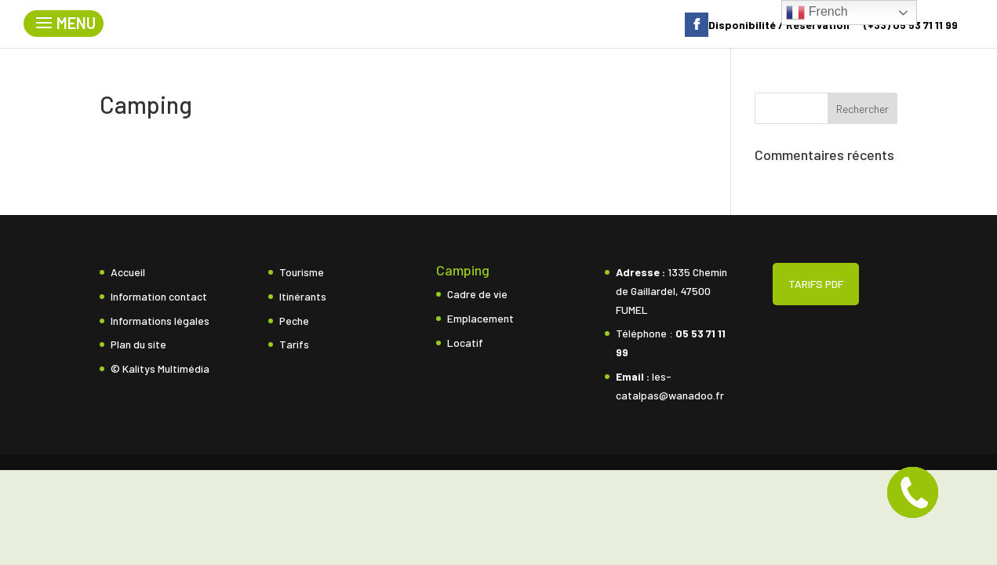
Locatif (465, 342)
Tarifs (294, 344)
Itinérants (302, 296)
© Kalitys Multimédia (160, 368)
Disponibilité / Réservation (779, 25)
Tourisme (301, 272)
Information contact (159, 296)
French (816, 12)
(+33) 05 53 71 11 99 (911, 25)
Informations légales (160, 320)
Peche (294, 320)
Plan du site (138, 344)
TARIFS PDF (815, 283)
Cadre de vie (477, 294)
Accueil (128, 272)
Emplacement (480, 318)
